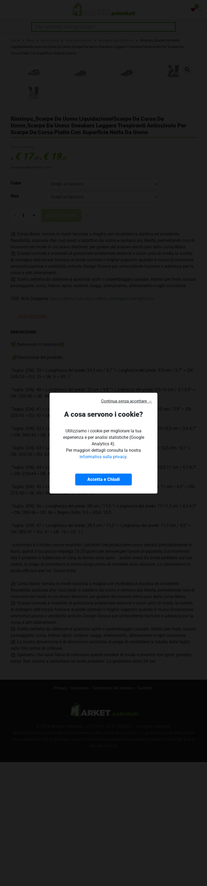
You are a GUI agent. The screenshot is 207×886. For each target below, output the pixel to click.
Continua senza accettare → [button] (126, 401)
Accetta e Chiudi (103, 479)
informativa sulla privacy (103, 456)
